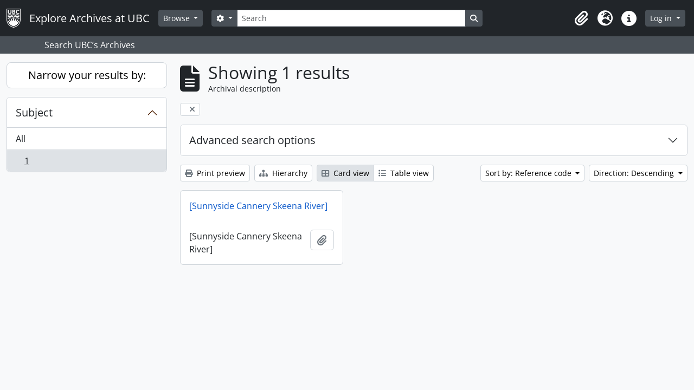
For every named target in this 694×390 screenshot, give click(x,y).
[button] (581, 18)
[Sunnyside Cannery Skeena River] (258, 206)
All (20, 139)
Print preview (215, 173)
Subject (34, 112)
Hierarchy (283, 173)
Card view (345, 173)
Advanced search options (252, 140)
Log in (662, 18)
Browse (177, 18)
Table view (403, 173)
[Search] (351, 18)
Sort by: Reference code (529, 173)
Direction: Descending (635, 173)
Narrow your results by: (87, 75)
